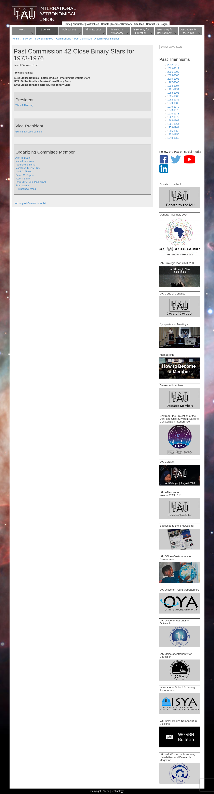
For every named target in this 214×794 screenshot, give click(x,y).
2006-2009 (173, 71)
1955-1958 (173, 131)
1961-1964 (173, 124)
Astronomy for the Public (188, 31)
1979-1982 (173, 103)
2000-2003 (173, 78)
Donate (105, 24)
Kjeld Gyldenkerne (25, 164)
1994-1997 (173, 85)
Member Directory (121, 24)
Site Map (139, 24)
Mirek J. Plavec (23, 171)
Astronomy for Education (141, 31)
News (21, 29)
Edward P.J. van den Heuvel (30, 182)
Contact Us (152, 24)
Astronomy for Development (165, 31)
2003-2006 (173, 75)
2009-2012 (173, 68)
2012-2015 (173, 65)
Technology (117, 791)
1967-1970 (173, 117)
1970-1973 (173, 113)
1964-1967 (173, 120)
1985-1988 (173, 96)
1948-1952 (173, 138)
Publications (69, 29)
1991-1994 (173, 89)
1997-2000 (173, 82)
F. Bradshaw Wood (25, 189)
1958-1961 (173, 127)
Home (67, 24)
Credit (106, 791)
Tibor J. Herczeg (24, 105)
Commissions (63, 38)
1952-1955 (173, 134)
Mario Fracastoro (24, 161)
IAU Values (92, 24)
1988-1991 (173, 92)
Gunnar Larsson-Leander (29, 131)
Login (164, 24)
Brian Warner (22, 185)
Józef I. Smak (22, 178)
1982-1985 (173, 99)
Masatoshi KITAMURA (27, 168)
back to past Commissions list (30, 203)
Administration (93, 29)
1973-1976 (173, 110)
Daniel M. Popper (24, 175)
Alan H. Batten (23, 157)
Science (45, 29)
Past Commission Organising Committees (96, 38)
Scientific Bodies (44, 38)
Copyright (95, 791)
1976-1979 (173, 106)
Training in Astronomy (117, 31)
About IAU (78, 24)
